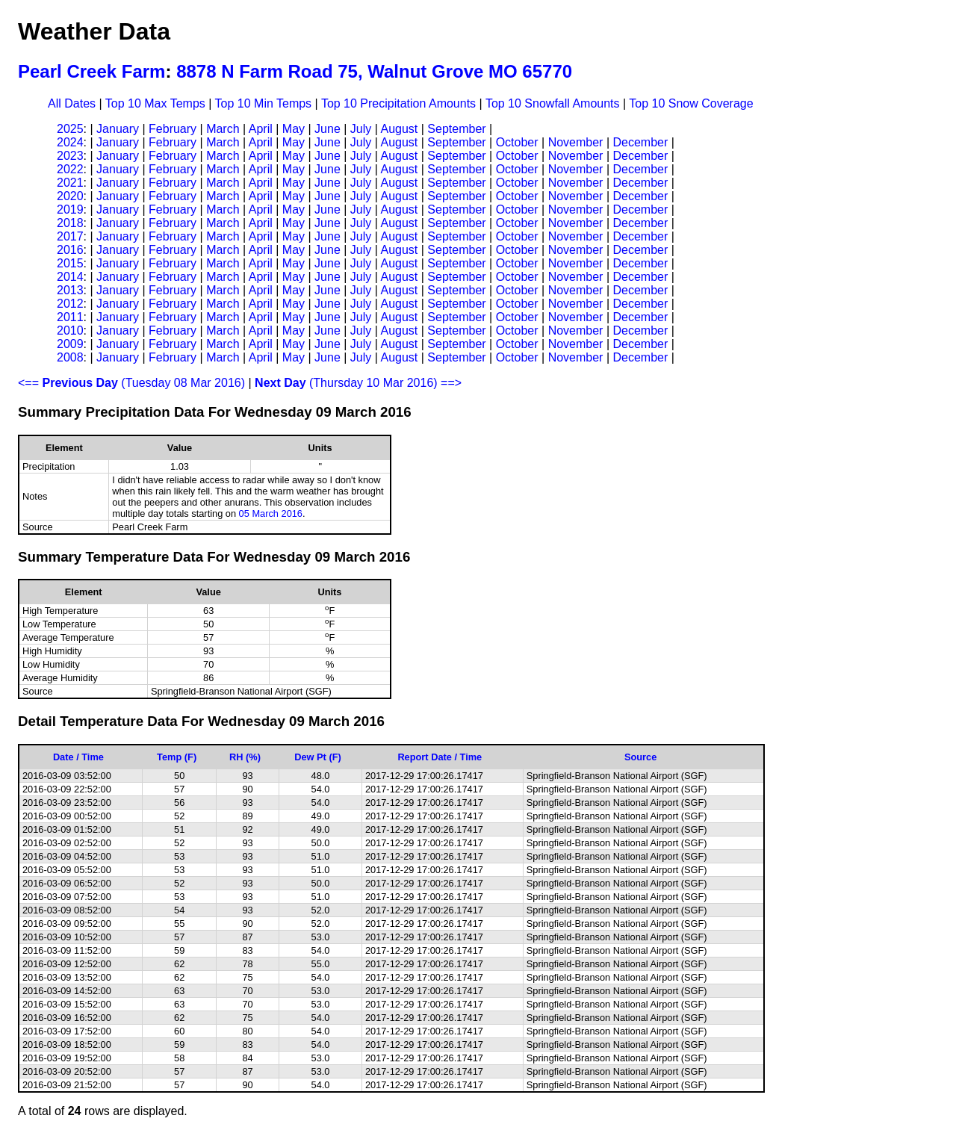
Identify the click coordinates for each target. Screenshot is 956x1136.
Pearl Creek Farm (91, 71)
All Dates (72, 103)
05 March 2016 (270, 513)
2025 (70, 128)
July (360, 128)
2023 (70, 155)
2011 (70, 317)
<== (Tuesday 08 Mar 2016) (131, 382)
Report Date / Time (439, 757)
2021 (70, 182)
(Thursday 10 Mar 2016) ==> (358, 382)
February (172, 128)
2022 (70, 169)
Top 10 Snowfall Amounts (552, 103)
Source (640, 757)
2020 (70, 196)
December (640, 142)
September (456, 128)
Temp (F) (176, 757)
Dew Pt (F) (317, 757)
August (399, 128)
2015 (70, 263)
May (293, 128)
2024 (70, 142)
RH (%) (245, 757)
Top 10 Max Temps (155, 103)
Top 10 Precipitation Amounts (398, 103)
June (327, 128)
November (575, 142)
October (517, 142)
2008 (70, 357)
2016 (70, 249)
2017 (70, 236)
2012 (70, 303)
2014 (70, 276)
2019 (70, 209)
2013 (70, 290)
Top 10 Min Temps (263, 103)
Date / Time (78, 757)
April (261, 128)
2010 (70, 330)
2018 (70, 223)
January (117, 128)
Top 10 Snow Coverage (691, 103)
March (222, 128)
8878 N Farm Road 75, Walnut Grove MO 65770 (374, 71)
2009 (70, 344)
